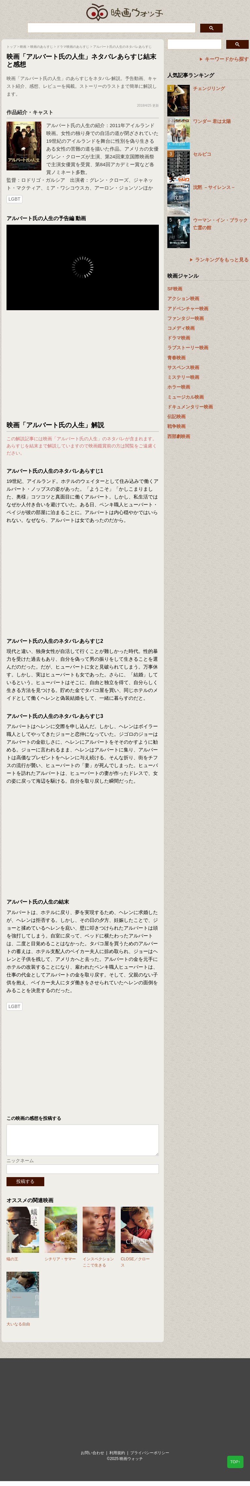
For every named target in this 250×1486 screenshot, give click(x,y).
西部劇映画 (178, 436)
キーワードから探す (227, 59)
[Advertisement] (82, 365)
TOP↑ (235, 1462)
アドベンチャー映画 (187, 308)
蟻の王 (12, 1264)
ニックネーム (20, 1165)
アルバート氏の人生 (68, 125)
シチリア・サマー (60, 1264)
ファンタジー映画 (185, 318)
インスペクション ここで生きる (98, 1267)
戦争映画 (176, 426)
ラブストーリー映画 (187, 347)
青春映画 (176, 357)
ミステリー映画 (183, 377)
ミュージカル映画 (185, 397)
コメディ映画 (181, 328)
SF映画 (174, 288)
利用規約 (117, 1457)
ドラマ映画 (178, 337)
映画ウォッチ (125, 11)
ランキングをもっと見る (222, 259)
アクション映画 (183, 298)
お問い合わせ (92, 1457)
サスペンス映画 (183, 367)
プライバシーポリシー (149, 1457)
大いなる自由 (18, 1329)
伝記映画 (176, 416)
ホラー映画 (178, 387)
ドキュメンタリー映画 (190, 406)
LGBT (14, 199)
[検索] (111, 28)
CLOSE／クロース (135, 1267)
